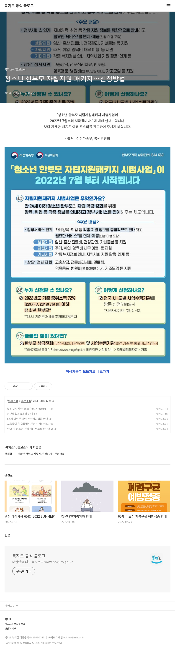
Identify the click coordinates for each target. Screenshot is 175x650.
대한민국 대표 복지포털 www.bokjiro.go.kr (42, 561)
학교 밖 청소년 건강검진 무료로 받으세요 (30, 429)
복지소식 (13, 401)
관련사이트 (11, 606)
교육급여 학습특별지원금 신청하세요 (28, 424)
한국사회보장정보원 (15, 623)
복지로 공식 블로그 (19, 5)
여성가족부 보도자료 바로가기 (87, 371)
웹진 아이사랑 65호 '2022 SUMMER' (28, 409)
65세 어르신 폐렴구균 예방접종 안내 (27, 419)
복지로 (8, 619)
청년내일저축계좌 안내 (20, 414)
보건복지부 (10, 628)
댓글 (7, 535)
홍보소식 (26, 401)
